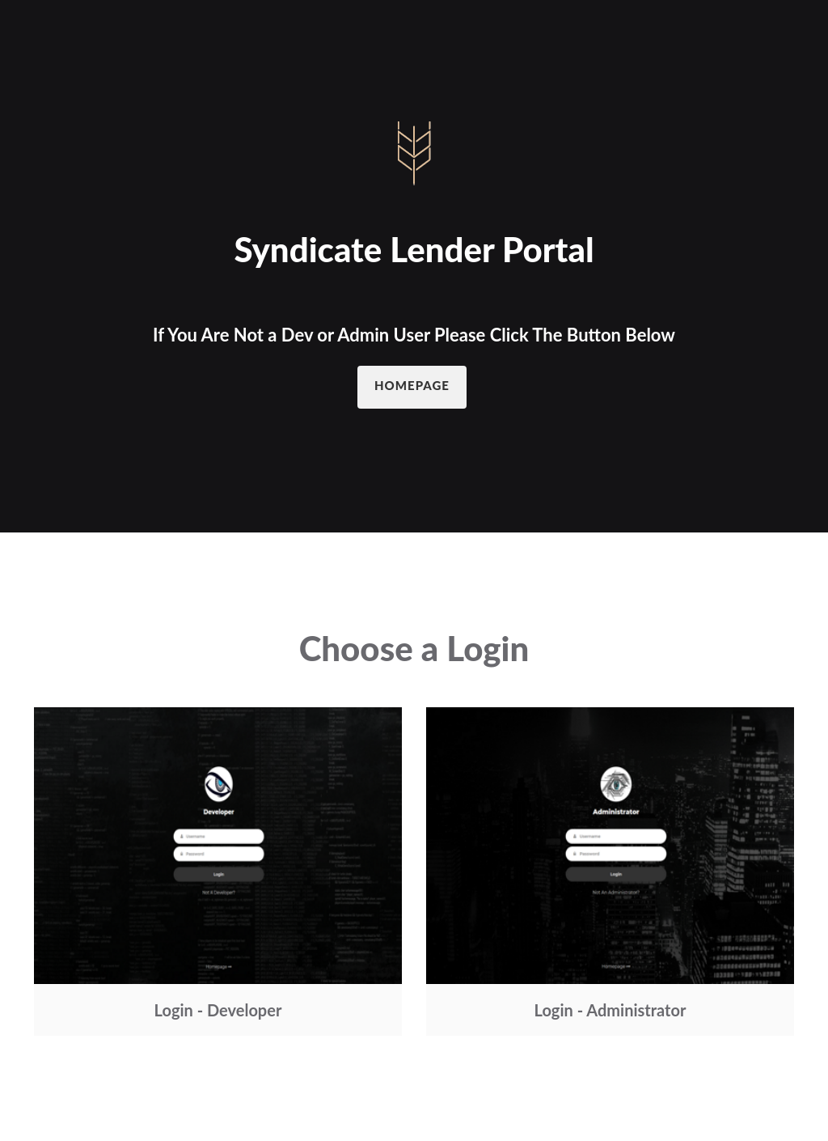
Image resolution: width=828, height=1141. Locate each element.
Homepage (412, 385)
